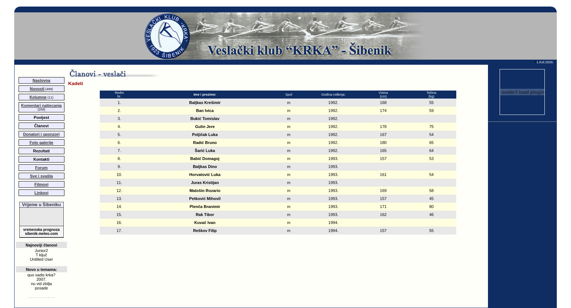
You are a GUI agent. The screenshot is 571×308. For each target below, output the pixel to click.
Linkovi (41, 193)
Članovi (41, 126)
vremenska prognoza (41, 230)
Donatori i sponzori (41, 134)
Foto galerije (41, 142)
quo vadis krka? (41, 275)
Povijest (41, 117)
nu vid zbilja (41, 283)
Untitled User (41, 259)
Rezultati (41, 151)
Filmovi (41, 184)
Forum (41, 167)
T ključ (41, 255)
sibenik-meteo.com (41, 234)
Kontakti (42, 159)
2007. (41, 279)
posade (41, 288)
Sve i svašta (41, 176)
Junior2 (41, 250)
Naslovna (41, 80)
